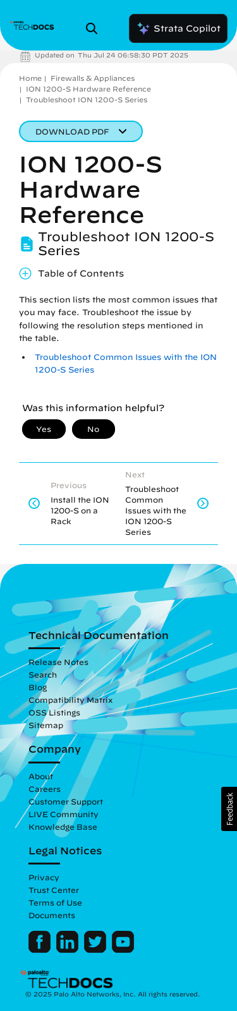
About (40, 776)
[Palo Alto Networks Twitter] (96, 950)
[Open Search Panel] (95, 28)
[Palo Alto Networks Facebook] (40, 950)
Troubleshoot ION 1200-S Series (86, 99)
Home (30, 78)
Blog (37, 687)
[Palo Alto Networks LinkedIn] (68, 950)
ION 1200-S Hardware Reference (88, 89)
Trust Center (53, 889)
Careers (44, 788)
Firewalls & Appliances (93, 78)
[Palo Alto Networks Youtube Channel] (123, 950)
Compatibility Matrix (70, 699)
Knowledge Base (62, 826)
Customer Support (65, 801)
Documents (51, 915)
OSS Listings (54, 712)
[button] (229, 809)
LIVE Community (63, 814)
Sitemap (45, 725)
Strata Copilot (178, 28)
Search (42, 674)
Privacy (43, 877)
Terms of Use (55, 902)
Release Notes (58, 661)
